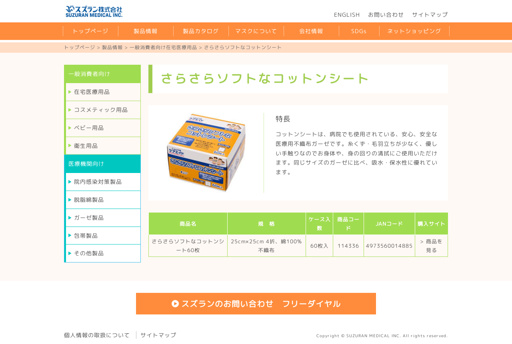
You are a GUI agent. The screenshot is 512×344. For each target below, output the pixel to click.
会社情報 (311, 31)
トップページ (90, 31)
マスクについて (256, 31)
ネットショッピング (414, 31)
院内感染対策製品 (98, 181)
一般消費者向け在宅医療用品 (163, 47)
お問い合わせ (386, 14)
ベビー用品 (89, 127)
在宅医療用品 (92, 91)
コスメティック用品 (101, 109)
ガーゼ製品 (89, 217)
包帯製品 (86, 235)
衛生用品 (86, 145)
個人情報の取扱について (97, 335)
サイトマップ (430, 14)
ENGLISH (347, 14)
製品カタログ (201, 31)
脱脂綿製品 (89, 199)
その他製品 (89, 253)
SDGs (359, 31)
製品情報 (146, 31)
